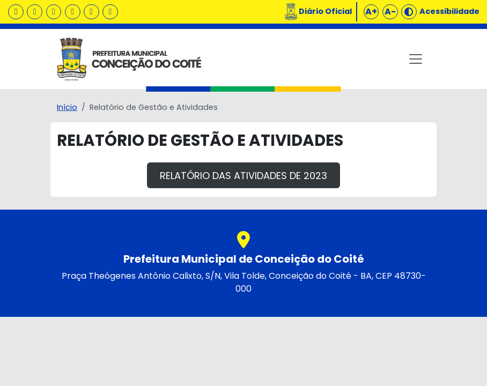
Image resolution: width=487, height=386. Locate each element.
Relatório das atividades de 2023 (243, 175)
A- (390, 11)
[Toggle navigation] (415, 59)
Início (67, 107)
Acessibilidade (449, 11)
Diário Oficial (325, 11)
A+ (371, 11)
